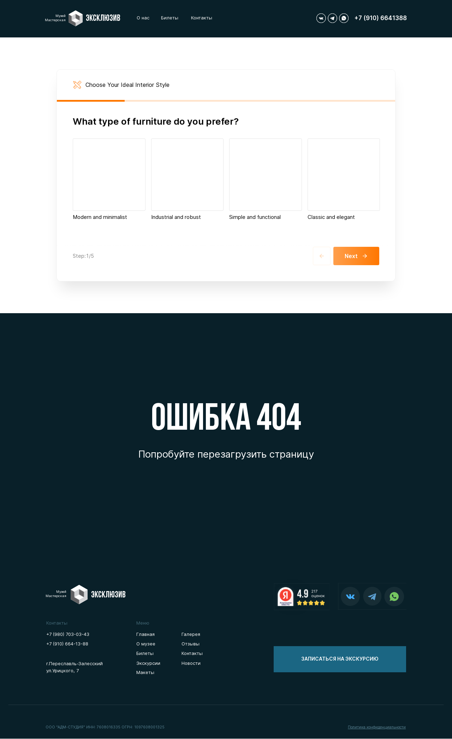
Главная (145, 634)
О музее (145, 644)
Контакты (201, 17)
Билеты (169, 17)
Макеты (145, 672)
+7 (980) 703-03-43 (67, 634)
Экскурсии (148, 663)
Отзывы (191, 644)
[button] (340, 659)
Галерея (191, 634)
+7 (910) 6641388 (380, 18)
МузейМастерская (55, 18)
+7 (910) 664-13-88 (67, 644)
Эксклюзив (103, 18)
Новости (191, 663)
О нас (143, 17)
